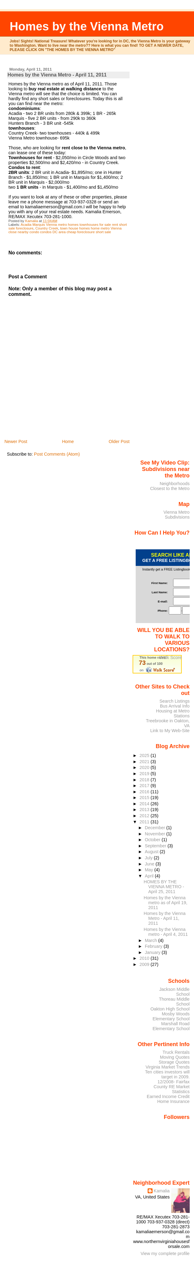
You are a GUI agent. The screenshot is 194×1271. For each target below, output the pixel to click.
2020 (145, 767)
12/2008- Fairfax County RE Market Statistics (171, 1086)
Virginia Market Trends (167, 1067)
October (153, 839)
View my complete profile (165, 1253)
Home (68, 441)
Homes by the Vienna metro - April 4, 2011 (166, 932)
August (152, 851)
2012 (145, 815)
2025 (145, 755)
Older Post (119, 441)
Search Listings (174, 701)
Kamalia (162, 1190)
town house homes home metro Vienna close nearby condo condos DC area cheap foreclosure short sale (65, 230)
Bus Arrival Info (175, 706)
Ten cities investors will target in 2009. (167, 1074)
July (149, 857)
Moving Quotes (175, 1057)
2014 (145, 803)
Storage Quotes (174, 1062)
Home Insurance (173, 1101)
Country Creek (46, 228)
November (155, 833)
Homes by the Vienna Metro (87, 26)
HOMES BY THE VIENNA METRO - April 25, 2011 (164, 886)
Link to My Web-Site (169, 730)
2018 (145, 779)
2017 (145, 785)
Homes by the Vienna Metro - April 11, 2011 (164, 918)
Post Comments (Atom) (57, 454)
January (153, 952)
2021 (145, 761)
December (155, 827)
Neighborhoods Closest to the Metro (170, 486)
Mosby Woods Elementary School (171, 1016)
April (150, 875)
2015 (145, 797)
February (154, 946)
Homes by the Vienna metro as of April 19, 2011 (165, 902)
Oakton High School (170, 1008)
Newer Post (15, 441)
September (156, 845)
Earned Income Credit (168, 1096)
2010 (145, 958)
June (150, 863)
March (151, 940)
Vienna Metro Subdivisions (176, 515)
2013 (145, 809)
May (149, 869)
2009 (145, 964)
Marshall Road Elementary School (171, 1026)
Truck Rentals (176, 1052)
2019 (145, 773)
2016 (145, 791)
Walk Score (170, 657)
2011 (145, 821)
